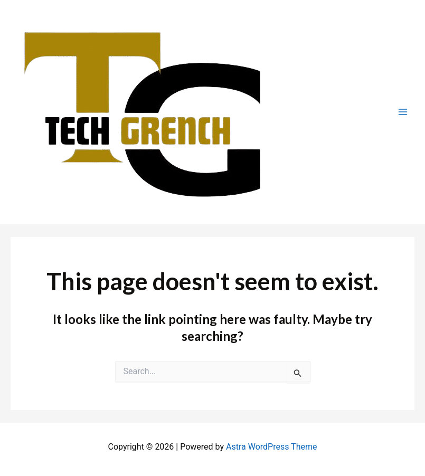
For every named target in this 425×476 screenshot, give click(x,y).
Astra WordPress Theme (271, 447)
